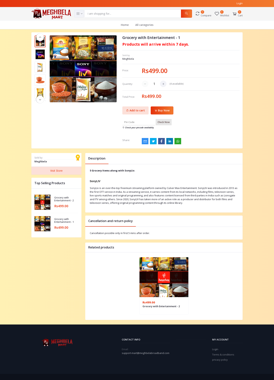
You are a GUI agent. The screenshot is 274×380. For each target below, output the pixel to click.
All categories (144, 25)
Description (96, 158)
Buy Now (162, 110)
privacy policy (220, 359)
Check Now (164, 122)
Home (125, 25)
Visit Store (56, 170)
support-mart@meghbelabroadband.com (145, 353)
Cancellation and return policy (110, 221)
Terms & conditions (223, 354)
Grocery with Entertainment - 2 (64, 199)
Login (240, 3)
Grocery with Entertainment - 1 (64, 221)
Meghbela (128, 58)
